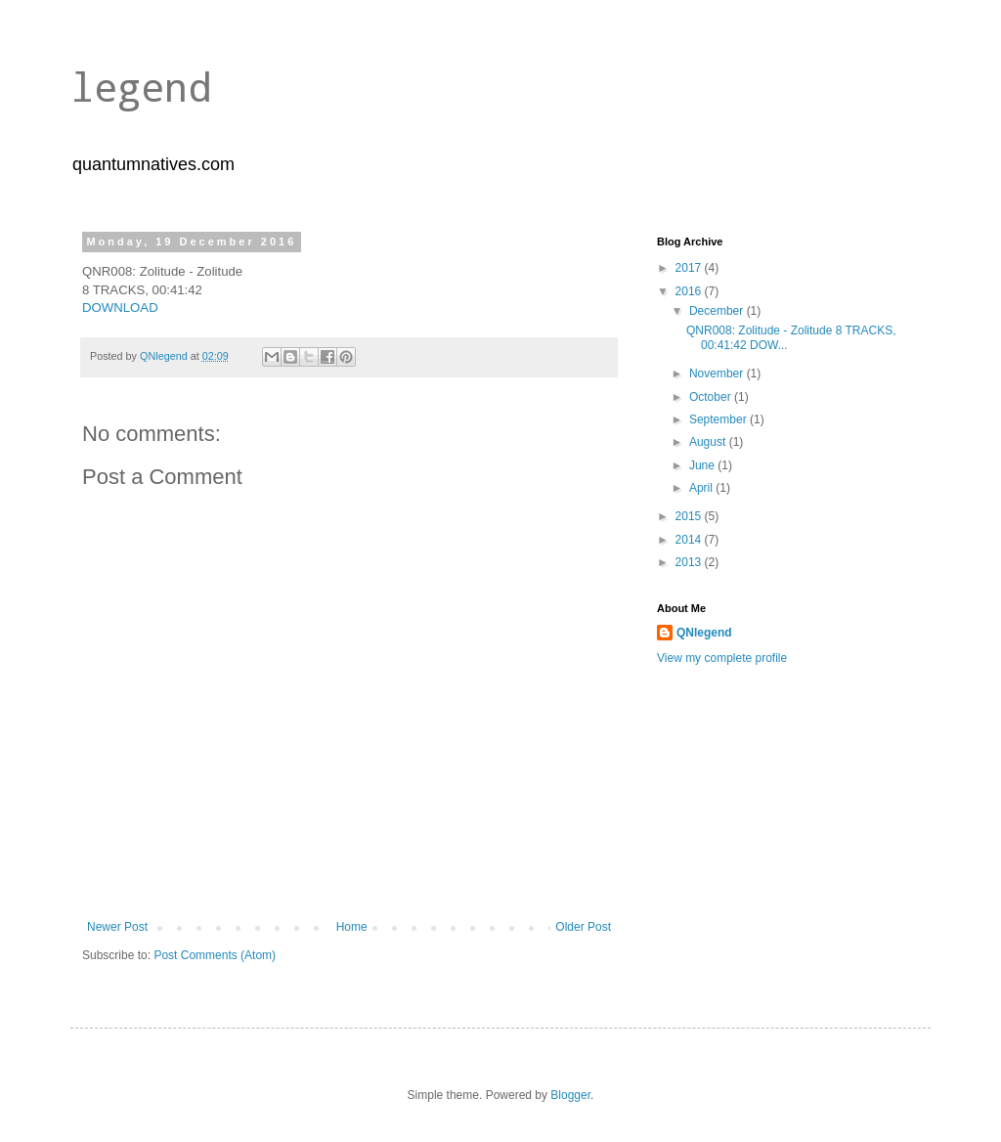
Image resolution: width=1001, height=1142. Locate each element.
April (702, 488)
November (718, 373)
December (718, 311)
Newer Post (117, 927)
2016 (690, 291)
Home (352, 927)
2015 (690, 516)
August (709, 442)
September (719, 419)
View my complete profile (722, 658)
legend (140, 86)
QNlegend (704, 632)
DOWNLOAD (120, 307)
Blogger (570, 1095)
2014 (690, 540)
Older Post (583, 927)
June (703, 465)
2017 (690, 268)
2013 (690, 562)
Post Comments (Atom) (214, 955)
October (711, 397)
